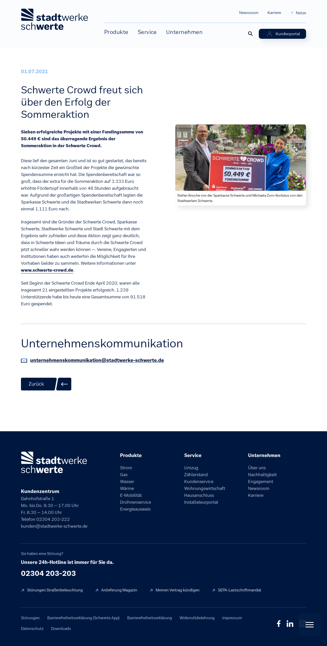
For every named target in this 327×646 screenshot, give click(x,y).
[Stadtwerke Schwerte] (54, 462)
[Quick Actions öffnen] (309, 624)
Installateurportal (201, 502)
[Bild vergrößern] (240, 157)
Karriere (274, 12)
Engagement (260, 481)
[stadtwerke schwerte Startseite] (54, 19)
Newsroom (248, 12)
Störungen (30, 617)
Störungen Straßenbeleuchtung (55, 590)
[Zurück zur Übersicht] (46, 384)
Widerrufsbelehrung (197, 617)
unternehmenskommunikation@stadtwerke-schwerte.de (97, 360)
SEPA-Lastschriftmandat (239, 590)
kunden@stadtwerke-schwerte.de (54, 526)
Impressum (232, 617)
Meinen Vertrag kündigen (178, 590)
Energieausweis (135, 509)
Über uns (257, 468)
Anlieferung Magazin (119, 590)
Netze (301, 12)
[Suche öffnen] (250, 33)
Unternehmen (184, 32)
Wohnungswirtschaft (204, 488)
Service (147, 32)
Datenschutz (32, 628)
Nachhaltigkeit (262, 474)
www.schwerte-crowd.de (47, 270)
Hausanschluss (199, 495)
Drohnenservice (135, 502)
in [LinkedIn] (290, 623)
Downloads (61, 628)
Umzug (191, 468)
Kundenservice (198, 481)
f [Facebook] (279, 623)
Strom (126, 468)
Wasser (127, 481)
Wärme (127, 488)
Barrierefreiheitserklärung (149, 617)
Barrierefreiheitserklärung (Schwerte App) (83, 617)
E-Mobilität (131, 495)
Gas (123, 474)
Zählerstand (196, 474)
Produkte (116, 32)
